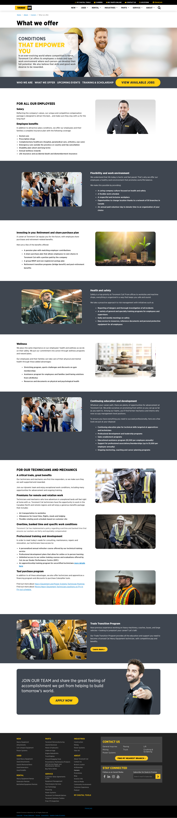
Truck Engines (50, 756)
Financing (48, 790)
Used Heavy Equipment (25, 759)
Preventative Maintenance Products (57, 762)
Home (19, 15)
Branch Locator (79, 764)
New (73, 7)
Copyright (19, 815)
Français (158, 2)
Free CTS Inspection (52, 801)
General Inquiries (110, 746)
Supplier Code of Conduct (57, 815)
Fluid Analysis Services (53, 784)
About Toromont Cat (81, 759)
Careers (33, 15)
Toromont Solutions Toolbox (54, 798)
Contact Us (111, 741)
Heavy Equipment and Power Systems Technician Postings (60, 584)
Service (136, 7)
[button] (159, 8)
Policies (38, 815)
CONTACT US (130, 2)
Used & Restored (51, 745)
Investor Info (78, 779)
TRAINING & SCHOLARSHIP (97, 82)
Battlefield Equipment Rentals (27, 784)
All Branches (78, 767)
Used (83, 7)
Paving (126, 746)
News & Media (79, 781)
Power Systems (109, 752)
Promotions (78, 773)
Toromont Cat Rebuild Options (55, 795)
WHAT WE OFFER (45, 82)
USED (19, 755)
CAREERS (98, 2)
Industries (110, 7)
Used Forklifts (21, 770)
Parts (124, 7)
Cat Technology (50, 787)
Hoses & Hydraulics (51, 748)
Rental (95, 7)
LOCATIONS (144, 2)
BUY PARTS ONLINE (113, 2)
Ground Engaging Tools (53, 759)
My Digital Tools (82, 2)
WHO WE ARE (25, 82)
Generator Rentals (23, 781)
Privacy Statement (29, 815)
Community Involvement (82, 784)
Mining (105, 749)
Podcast (77, 790)
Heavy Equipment (23, 742)
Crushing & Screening (148, 750)
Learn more (98, 649)
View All (77, 750)
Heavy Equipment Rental (25, 778)
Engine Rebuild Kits (52, 753)
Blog (75, 776)
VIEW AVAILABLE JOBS (138, 82)
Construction (78, 742)
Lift (145, 746)
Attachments (21, 745)
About (149, 7)
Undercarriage (50, 750)
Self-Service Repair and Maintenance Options (53, 765)
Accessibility (45, 815)
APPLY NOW (64, 700)
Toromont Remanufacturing (54, 742)
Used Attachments (23, 762)
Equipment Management (53, 781)
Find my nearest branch (131, 758)
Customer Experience (81, 787)
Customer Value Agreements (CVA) (55, 777)
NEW (19, 738)
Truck (125, 749)
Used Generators (22, 767)
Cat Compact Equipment (25, 748)
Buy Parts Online (51, 769)
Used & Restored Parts (24, 764)
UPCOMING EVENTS (68, 82)
